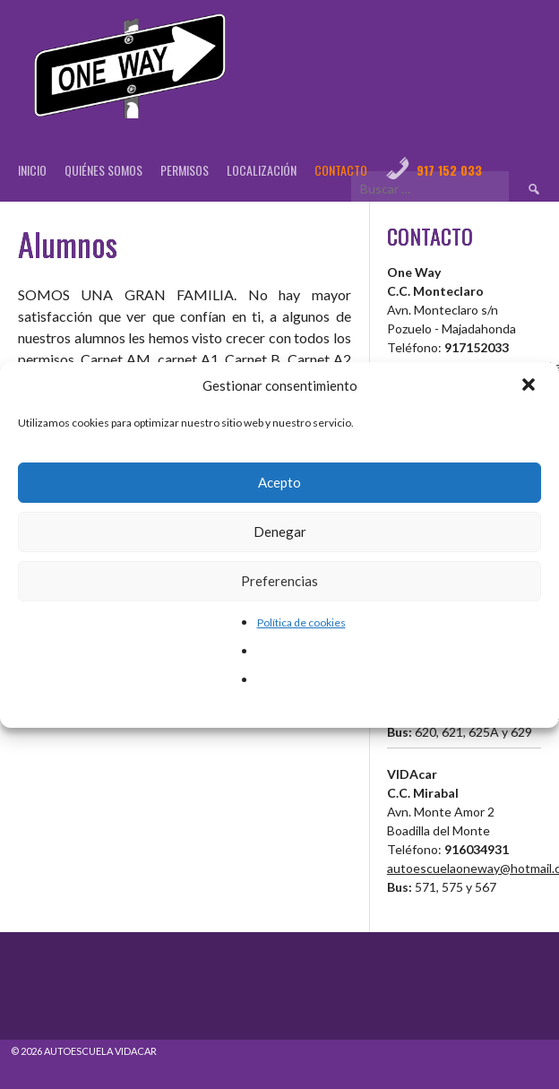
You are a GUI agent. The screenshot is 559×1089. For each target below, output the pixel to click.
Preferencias (279, 581)
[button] (530, 386)
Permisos (184, 169)
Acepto (279, 482)
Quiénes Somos (103, 169)
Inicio (32, 169)
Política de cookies (301, 622)
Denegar (280, 531)
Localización (262, 169)
